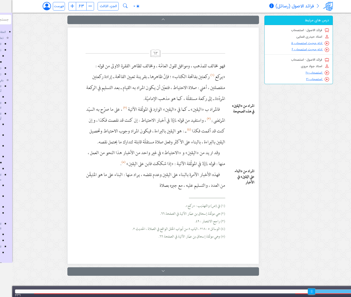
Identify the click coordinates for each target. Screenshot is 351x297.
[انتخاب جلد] (95, 6)
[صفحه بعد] (78, 6)
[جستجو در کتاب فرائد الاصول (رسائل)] (113, 6)
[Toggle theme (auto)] (124, 6)
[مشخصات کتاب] (259, 6)
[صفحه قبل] (60, 6)
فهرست (46, 6)
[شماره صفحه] (69, 6)
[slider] (299, 291)
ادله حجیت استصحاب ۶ (298, 49)
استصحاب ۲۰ (305, 72)
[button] (151, 20)
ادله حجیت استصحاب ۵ (298, 43)
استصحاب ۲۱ (305, 79)
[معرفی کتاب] (305, 6)
